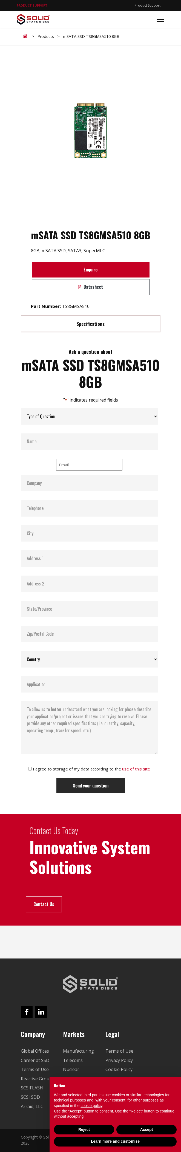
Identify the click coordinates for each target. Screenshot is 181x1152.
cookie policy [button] (91, 1105)
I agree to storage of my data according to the (91, 769)
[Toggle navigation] (159, 19)
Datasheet (90, 287)
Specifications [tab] (90, 323)
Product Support (147, 5)
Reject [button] (84, 1129)
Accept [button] (146, 1129)
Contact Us (43, 904)
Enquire (90, 269)
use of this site (136, 769)
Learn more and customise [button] (115, 1141)
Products (46, 36)
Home (26, 36)
